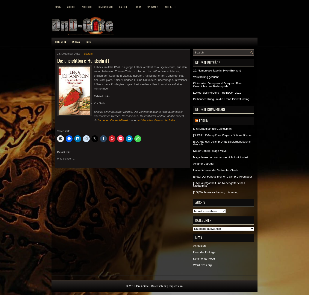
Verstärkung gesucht (206, 77)
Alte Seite (170, 7)
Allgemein (60, 42)
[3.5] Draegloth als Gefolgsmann (213, 128)
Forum (137, 7)
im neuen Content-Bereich (114, 120)
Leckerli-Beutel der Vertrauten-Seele (215, 170)
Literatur (88, 53)
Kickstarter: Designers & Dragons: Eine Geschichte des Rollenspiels (217, 85)
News (58, 7)
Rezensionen (105, 7)
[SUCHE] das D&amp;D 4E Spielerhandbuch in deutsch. (222, 143)
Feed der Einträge (204, 252)
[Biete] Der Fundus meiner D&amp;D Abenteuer (222, 176)
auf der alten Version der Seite (156, 120)
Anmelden (199, 245)
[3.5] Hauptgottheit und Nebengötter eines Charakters (219, 184)
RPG (88, 42)
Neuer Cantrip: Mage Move (210, 150)
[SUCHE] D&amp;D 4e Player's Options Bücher (222, 135)
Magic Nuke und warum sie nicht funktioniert (220, 157)
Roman (76, 42)
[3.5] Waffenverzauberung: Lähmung (215, 192)
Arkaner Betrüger (203, 163)
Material (87, 7)
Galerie (123, 7)
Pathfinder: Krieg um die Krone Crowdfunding (221, 99)
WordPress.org (202, 265)
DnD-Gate (142, 286)
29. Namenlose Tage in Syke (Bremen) (217, 70)
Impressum (176, 286)
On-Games (152, 7)
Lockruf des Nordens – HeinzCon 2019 (217, 92)
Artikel (71, 7)
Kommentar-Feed (204, 258)
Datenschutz (159, 286)
